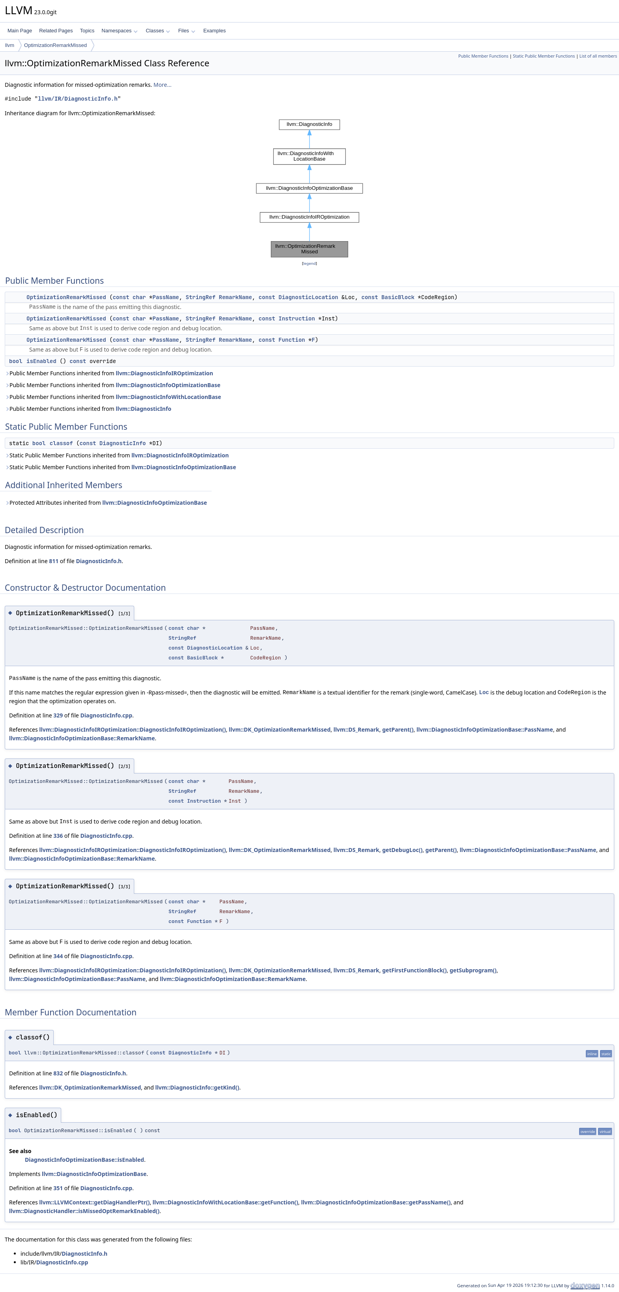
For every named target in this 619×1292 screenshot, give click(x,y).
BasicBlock (398, 297)
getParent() (397, 729)
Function (292, 339)
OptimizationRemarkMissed (55, 45)
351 (58, 1188)
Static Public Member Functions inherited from (117, 455)
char (139, 297)
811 (53, 561)
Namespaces (119, 31)
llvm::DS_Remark (356, 729)
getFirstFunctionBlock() (414, 970)
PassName (165, 297)
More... (163, 84)
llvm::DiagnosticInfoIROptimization (164, 373)
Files (186, 31)
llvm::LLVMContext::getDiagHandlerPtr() (94, 1202)
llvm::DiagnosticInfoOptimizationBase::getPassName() (376, 1202)
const (121, 297)
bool (16, 361)
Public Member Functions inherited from (109, 373)
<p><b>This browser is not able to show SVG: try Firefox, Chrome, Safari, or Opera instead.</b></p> (309, 188)
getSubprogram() (473, 970)
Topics (87, 31)
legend (309, 263)
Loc (484, 692)
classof (61, 443)
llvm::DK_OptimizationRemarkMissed (280, 729)
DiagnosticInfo (122, 443)
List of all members (598, 56)
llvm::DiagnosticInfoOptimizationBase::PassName (484, 729)
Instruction (297, 318)
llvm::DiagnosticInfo (143, 408)
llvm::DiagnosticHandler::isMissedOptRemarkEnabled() (84, 1211)
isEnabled (41, 361)
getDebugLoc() (402, 850)
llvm (9, 45)
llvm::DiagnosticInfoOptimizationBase (168, 385)
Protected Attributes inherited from (106, 502)
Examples (214, 31)
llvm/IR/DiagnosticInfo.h (78, 99)
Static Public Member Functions (544, 56)
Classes (158, 31)
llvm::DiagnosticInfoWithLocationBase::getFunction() (225, 1202)
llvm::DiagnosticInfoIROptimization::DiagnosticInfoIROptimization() (132, 729)
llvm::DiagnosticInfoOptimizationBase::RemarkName (82, 738)
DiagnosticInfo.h (99, 561)
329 (58, 715)
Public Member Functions (483, 56)
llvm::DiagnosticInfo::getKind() (197, 1087)
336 (58, 835)
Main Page (20, 31)
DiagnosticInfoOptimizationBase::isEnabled (84, 1159)
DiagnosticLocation (308, 297)
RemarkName (235, 297)
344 (58, 956)
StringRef (201, 297)
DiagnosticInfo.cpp (106, 715)
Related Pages (56, 31)
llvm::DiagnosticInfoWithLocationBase (168, 397)
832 (58, 1073)
